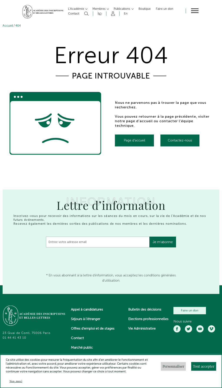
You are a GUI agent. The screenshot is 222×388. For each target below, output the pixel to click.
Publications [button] (122, 9)
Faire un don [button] (164, 9)
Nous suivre (182, 321)
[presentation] (79, 259)
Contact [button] (73, 13)
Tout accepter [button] (203, 366)
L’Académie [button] (76, 9)
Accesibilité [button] (99, 13)
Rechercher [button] (86, 13)
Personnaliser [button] (173, 366)
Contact (77, 338)
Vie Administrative (142, 328)
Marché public (82, 347)
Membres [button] (99, 9)
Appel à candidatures (87, 309)
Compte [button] (112, 13)
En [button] (125, 13)
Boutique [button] (145, 9)
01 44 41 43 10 (14, 337)
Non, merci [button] (16, 381)
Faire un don (189, 310)
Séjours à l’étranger (85, 319)
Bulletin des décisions (144, 309)
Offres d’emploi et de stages (92, 328)
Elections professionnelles (148, 319)
